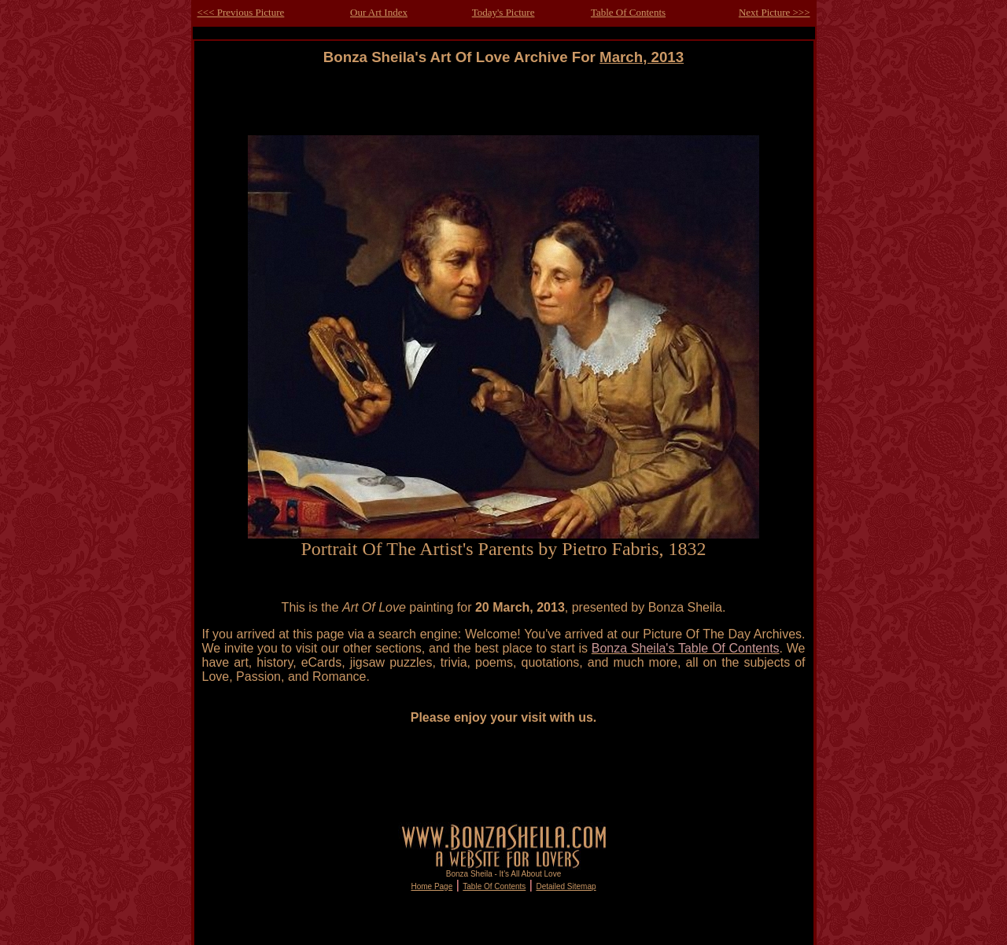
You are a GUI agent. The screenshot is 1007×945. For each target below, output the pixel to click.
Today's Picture (503, 12)
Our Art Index (379, 12)
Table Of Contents (628, 12)
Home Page (431, 886)
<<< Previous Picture (241, 12)
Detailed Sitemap (566, 886)
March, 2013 (641, 57)
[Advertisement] (503, 101)
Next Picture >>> (774, 12)
